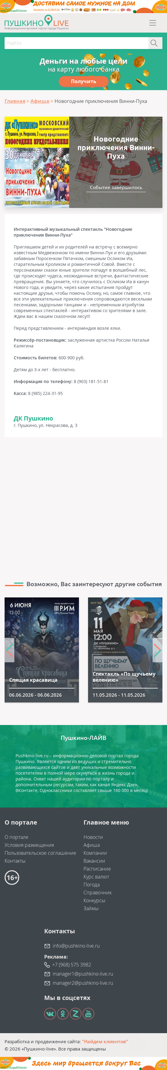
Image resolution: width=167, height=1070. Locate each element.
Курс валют (96, 876)
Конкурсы (94, 900)
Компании (95, 853)
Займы (91, 908)
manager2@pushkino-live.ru (83, 983)
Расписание (97, 868)
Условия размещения (29, 845)
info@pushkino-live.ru (76, 945)
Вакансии (94, 860)
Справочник (98, 892)
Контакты (15, 860)
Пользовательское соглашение (40, 853)
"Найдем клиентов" (105, 1041)
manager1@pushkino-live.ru (83, 973)
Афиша (92, 845)
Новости (93, 837)
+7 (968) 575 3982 (71, 964)
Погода (92, 884)
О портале (16, 837)
